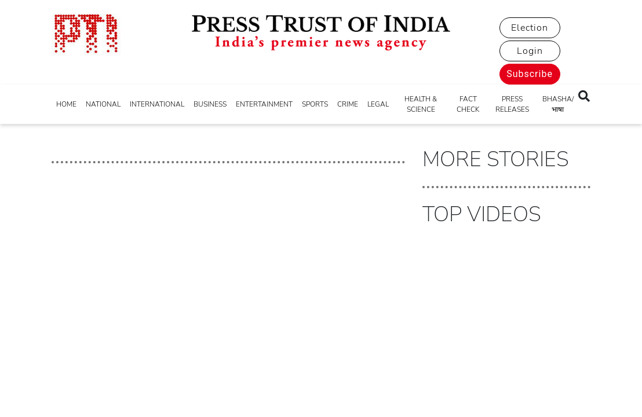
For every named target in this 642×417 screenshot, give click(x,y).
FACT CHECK (468, 104)
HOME (66, 104)
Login (530, 51)
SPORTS (315, 104)
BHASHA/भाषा (558, 104)
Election (529, 27)
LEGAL (378, 104)
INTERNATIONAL (157, 104)
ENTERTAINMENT (264, 104)
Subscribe (529, 73)
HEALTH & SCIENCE (420, 104)
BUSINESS (210, 104)
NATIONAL (103, 104)
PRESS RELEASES (512, 104)
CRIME (347, 104)
